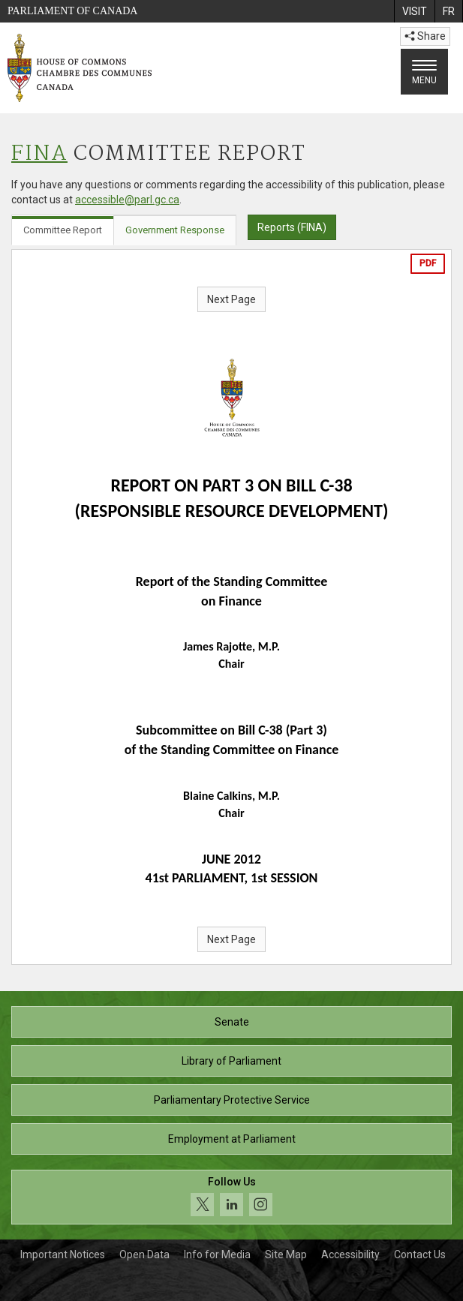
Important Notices (62, 1254)
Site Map (286, 1254)
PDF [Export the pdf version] (427, 263)
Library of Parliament (231, 1061)
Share (425, 36)
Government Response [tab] (174, 230)
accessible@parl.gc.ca (127, 200)
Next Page (231, 299)
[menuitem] (414, 11)
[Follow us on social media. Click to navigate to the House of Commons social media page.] (231, 1197)
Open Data (144, 1254)
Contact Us (420, 1254)
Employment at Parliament (232, 1139)
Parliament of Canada (72, 11)
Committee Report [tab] (62, 230)
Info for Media (217, 1254)
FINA (39, 154)
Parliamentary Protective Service (232, 1100)
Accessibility (350, 1254)
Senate (232, 1022)
